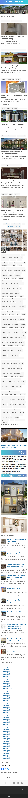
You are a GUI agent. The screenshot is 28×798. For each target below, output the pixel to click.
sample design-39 (7, 731)
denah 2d (9, 280)
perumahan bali (5, 371)
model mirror (15, 108)
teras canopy (14, 414)
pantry (15, 365)
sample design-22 (7, 702)
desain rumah (5, 291)
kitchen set (23, 332)
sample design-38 (7, 729)
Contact (12, 789)
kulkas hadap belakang (16, 20)
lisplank (20, 340)
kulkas (14, 165)
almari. (3, 257)
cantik (7, 273)
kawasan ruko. (16, 332)
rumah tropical (21, 399)
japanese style (21, 319)
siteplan (15, 404)
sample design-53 (7, 755)
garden (11, 309)
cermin (10, 275)
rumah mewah (13, 394)
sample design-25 (7, 707)
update (12, 420)
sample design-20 (7, 698)
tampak (10, 409)
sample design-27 (7, 710)
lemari (7, 340)
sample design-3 (7, 669)
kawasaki (9, 332)
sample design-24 (7, 705)
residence (4, 381)
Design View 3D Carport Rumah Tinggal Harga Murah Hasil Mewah (16, 600)
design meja (4, 194)
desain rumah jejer (6, 108)
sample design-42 (7, 736)
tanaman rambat (21, 135)
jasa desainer (15, 324)
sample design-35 (7, 724)
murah (16, 355)
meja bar (20, 165)
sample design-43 (7, 738)
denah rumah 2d (5, 283)
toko (3, 417)
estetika (9, 301)
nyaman (9, 360)
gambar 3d (19, 303)
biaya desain (13, 267)
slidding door (21, 404)
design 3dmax (5, 296)
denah (3, 280)
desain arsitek (5, 285)
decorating (21, 278)
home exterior (12, 314)
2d (7, 255)
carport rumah (18, 273)
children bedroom (5, 278)
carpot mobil (4, 275)
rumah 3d (12, 386)
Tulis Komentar (6, 45)
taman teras (4, 409)
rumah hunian (5, 389)
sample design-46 (7, 743)
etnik (14, 301)
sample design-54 (7, 757)
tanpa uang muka (5, 414)
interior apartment (17, 316)
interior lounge (5, 319)
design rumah (14, 298)
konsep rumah (5, 337)
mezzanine (18, 79)
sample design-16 (7, 691)
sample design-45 (7, 741)
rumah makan (5, 394)
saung (9, 402)
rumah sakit (21, 396)
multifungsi (10, 355)
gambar (13, 303)
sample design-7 (7, 676)
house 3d (24, 314)
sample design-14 (7, 688)
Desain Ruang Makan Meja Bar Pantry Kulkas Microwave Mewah (12, 182)
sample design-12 (7, 685)
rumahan (4, 402)
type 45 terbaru (5, 420)
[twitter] (14, 784)
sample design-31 (7, 717)
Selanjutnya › (11, 226)
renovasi (11, 376)
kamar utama (19, 329)
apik (21, 257)
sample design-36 (7, 726)
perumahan (19, 368)
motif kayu (4, 355)
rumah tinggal (13, 399)
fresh (3, 303)
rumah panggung (13, 396)
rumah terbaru (5, 399)
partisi (20, 365)
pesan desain (5, 373)
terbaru (20, 414)
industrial (4, 316)
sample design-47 (7, 745)
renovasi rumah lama (15, 378)
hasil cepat (17, 311)
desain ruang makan (6, 165)
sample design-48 (7, 746)
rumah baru (18, 386)
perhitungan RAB (11, 368)
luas (7, 342)
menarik (22, 345)
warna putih (4, 422)
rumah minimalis (21, 394)
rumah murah (5, 396)
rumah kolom (16, 391)
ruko (19, 383)
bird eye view (21, 267)
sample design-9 (7, 679)
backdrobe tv (5, 262)
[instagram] (10, 784)
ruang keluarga (21, 381)
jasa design (22, 324)
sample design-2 (7, 667)
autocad (19, 260)
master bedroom (13, 342)
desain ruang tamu (17, 288)
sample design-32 (7, 719)
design (11, 293)
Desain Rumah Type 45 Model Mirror (14, 124)
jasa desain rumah (6, 324)
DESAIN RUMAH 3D (17, 796)
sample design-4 (7, 671)
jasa (3, 322)
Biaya (7, 267)
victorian (17, 420)
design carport (13, 296)
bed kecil (23, 262)
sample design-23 (7, 703)
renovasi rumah (5, 378)
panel (10, 365)
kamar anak (4, 329)
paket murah (4, 365)
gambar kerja (5, 309)
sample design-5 (7, 673)
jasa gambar (4, 327)
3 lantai (3, 79)
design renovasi (13, 50)
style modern (8, 407)
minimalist (20, 350)
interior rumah (13, 319)
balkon (11, 262)
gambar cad (14, 306)
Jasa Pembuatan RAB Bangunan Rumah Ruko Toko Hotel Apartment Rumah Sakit (16, 626)
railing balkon (17, 373)
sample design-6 (7, 674)
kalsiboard (22, 327)
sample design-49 (7, 748)
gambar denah (22, 306)
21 (23, 223)
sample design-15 (7, 690)
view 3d (22, 420)
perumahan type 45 (15, 371)
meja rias (17, 345)
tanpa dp (22, 412)
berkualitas (4, 265)
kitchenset (4, 335)
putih (11, 373)
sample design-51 (7, 751)
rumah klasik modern (6, 391)
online (14, 360)
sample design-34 (7, 722)
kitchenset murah (5, 20)
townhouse (16, 417)
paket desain (14, 363)
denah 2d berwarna (17, 280)
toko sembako (9, 417)
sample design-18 (7, 695)
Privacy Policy (19, 789)
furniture (8, 303)
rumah (23, 383)
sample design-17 (7, 693)
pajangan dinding (5, 363)
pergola (13, 135)
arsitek (3, 260)
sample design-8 (7, 678)
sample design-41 (7, 734)
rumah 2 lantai (5, 386)
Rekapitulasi (4, 376)
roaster (9, 381)
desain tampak (10, 79)
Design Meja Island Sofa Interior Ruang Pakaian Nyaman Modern (12, 211)
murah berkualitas (6, 358)
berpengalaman (12, 265)
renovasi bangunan (19, 376)
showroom (4, 404)
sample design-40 (7, 733)
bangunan (16, 262)
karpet (3, 332)
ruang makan (5, 383)
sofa (3, 407)
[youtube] (22, 784)
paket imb (21, 363)
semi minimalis (22, 402)
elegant (3, 301)
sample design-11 (7, 683)
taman (14, 407)
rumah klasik (12, 389)
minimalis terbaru (5, 350)
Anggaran (16, 257)
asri (7, 260)
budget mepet (5, 50)
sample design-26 (7, 709)
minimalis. (13, 350)
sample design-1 (7, 666)
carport (11, 273)
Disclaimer (14, 791)
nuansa (3, 360)
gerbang (16, 309)
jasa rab (11, 327)
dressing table (22, 298)
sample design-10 (7, 681)
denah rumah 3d (14, 283)
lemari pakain (14, 340)
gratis (21, 309)
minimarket (4, 353)
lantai (3, 340)
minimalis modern (18, 347)
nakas (22, 358)
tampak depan (22, 50)
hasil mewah (4, 314)
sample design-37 (7, 727)
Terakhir (18, 226)
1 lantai (3, 255)
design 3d (17, 293)
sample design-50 (7, 750)
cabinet (23, 270)
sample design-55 (7, 758)
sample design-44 (7, 739)
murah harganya (15, 358)
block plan (4, 270)
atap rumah (12, 260)
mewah (3, 347)
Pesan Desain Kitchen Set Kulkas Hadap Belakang (12, 38)
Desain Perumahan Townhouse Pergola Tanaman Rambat (12, 153)
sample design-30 (7, 715)
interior (9, 316)
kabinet (11, 194)
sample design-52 (7, 753)
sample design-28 (7, 712)
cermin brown (17, 275)
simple (10, 404)
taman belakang (21, 407)
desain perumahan (6, 135)
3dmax (23, 255)
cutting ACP (14, 278)
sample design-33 (7, 721)
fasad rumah (19, 301)
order (18, 360)
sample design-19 (7, 697)
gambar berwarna (6, 306)
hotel (18, 314)
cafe (3, 273)
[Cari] (26, 2)
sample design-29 (7, 714)
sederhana (15, 402)
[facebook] (6, 784)
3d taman (17, 255)
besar (3, 267)
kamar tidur (11, 329)
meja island (17, 194)
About (6, 789)
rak (22, 373)
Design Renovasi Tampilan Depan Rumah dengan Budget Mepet (13, 67)
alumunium (9, 257)
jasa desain (13, 322)
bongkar (10, 270)
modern (18, 353)
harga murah (10, 311)
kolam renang (21, 335)
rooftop (14, 381)
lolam (3, 342)
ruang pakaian (13, 383)
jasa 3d (7, 322)
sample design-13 (7, 686)
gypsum (3, 311)
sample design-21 (7, 700)
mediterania (21, 342)
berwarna (19, 265)
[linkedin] (18, 784)
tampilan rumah (5, 412)
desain (21, 283)
